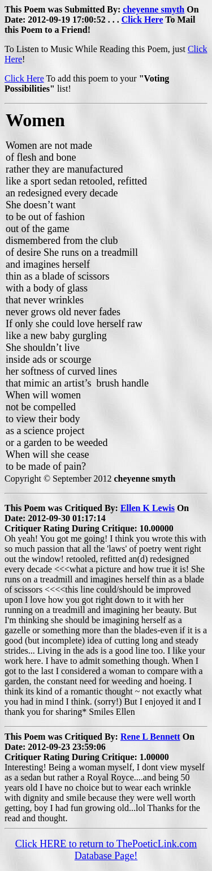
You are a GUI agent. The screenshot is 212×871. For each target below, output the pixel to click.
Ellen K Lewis (147, 508)
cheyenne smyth (153, 9)
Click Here (142, 19)
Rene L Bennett (150, 736)
